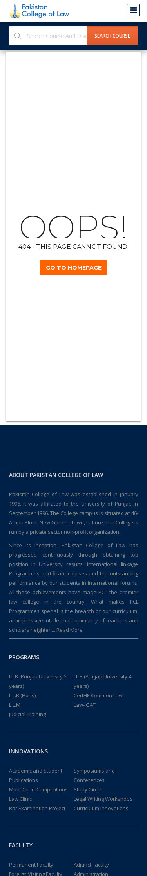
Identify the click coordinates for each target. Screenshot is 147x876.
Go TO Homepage (74, 267)
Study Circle (88, 789)
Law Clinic (20, 798)
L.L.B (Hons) (22, 695)
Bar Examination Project (37, 808)
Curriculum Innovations (101, 808)
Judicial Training (27, 714)
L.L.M (14, 704)
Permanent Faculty (31, 864)
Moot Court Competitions (38, 789)
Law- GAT (85, 704)
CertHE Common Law (98, 695)
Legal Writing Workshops (103, 798)
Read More (69, 629)
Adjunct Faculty (91, 864)
